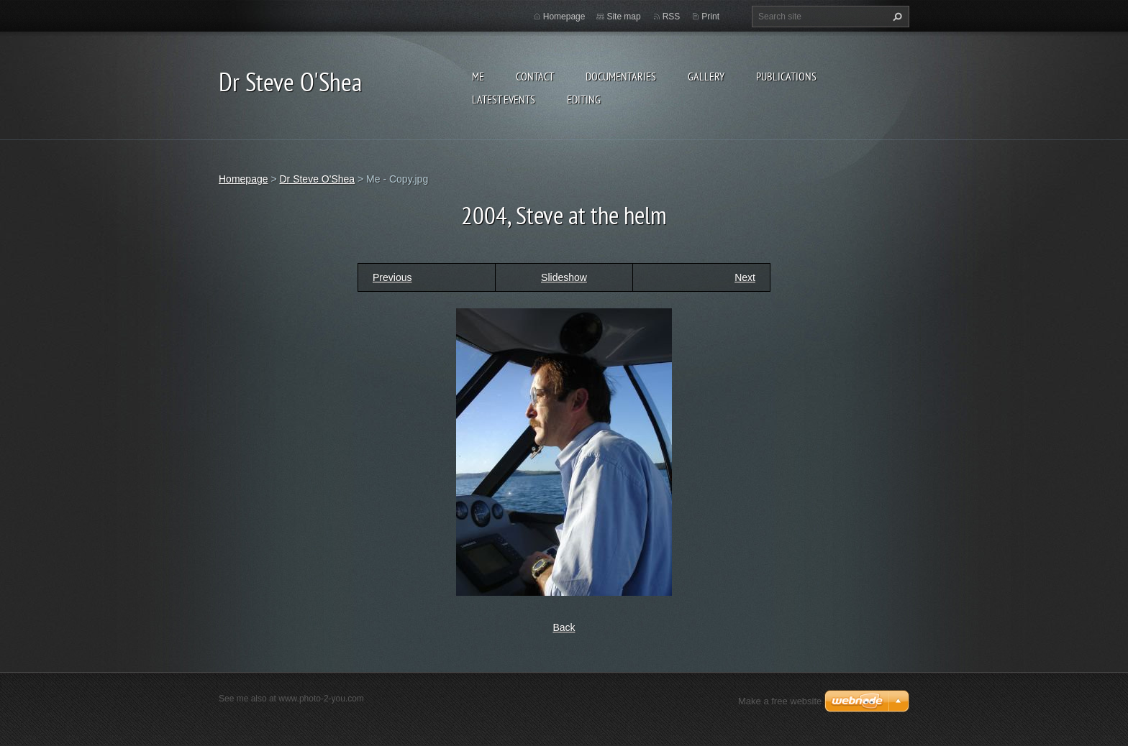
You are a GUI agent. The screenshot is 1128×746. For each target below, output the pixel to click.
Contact (535, 76)
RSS (672, 16)
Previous (392, 277)
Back (563, 627)
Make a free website (780, 701)
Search (895, 16)
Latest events (503, 99)
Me (478, 76)
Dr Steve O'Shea (317, 179)
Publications (786, 76)
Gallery (706, 76)
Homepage (564, 16)
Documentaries (621, 76)
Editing (584, 99)
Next (744, 277)
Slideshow (564, 277)
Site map (623, 16)
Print (710, 16)
